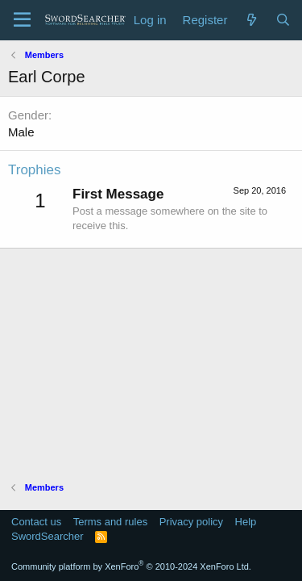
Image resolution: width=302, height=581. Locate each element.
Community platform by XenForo (131, 566)
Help (246, 522)
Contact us (36, 522)
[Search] (283, 20)
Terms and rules (110, 522)
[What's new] (251, 20)
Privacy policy (191, 522)
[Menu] (22, 20)
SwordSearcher (47, 536)
